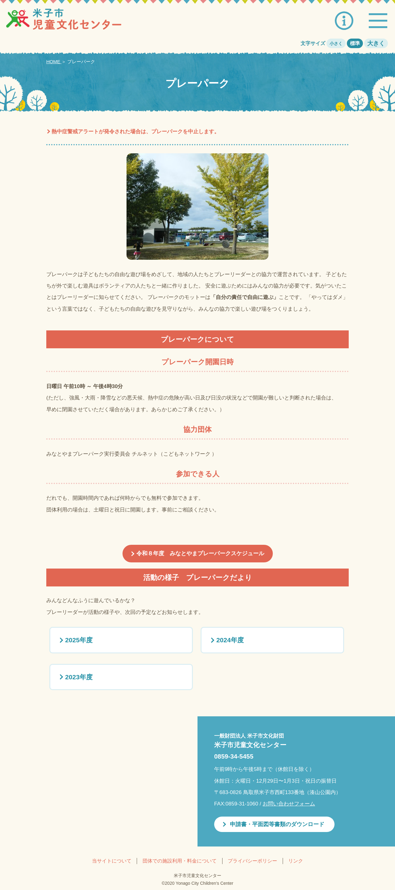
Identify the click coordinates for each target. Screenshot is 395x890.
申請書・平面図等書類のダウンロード (277, 824)
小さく (336, 43)
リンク (295, 860)
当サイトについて (111, 860)
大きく (376, 43)
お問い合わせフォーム (289, 804)
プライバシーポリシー (252, 860)
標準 (355, 43)
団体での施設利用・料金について (180, 860)
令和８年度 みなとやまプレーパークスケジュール (200, 553)
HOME (53, 61)
